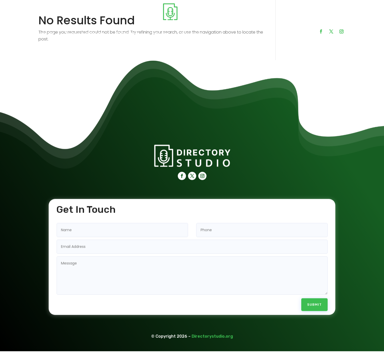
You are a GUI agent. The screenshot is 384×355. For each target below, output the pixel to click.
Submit (314, 301)
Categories (128, 33)
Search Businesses (85, 33)
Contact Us (192, 33)
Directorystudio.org (212, 332)
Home (47, 33)
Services (160, 33)
